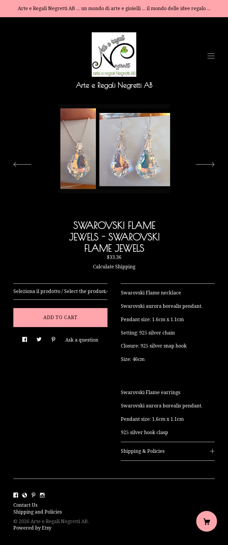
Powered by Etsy (32, 528)
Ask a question (81, 340)
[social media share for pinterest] (53, 337)
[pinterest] (33, 495)
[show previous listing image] (28, 163)
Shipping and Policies (37, 512)
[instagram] (42, 495)
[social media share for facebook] (24, 337)
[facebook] (15, 495)
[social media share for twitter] (39, 337)
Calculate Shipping (114, 267)
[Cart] (206, 521)
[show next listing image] (200, 163)
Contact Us (25, 505)
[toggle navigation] (211, 56)
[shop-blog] (24, 495)
